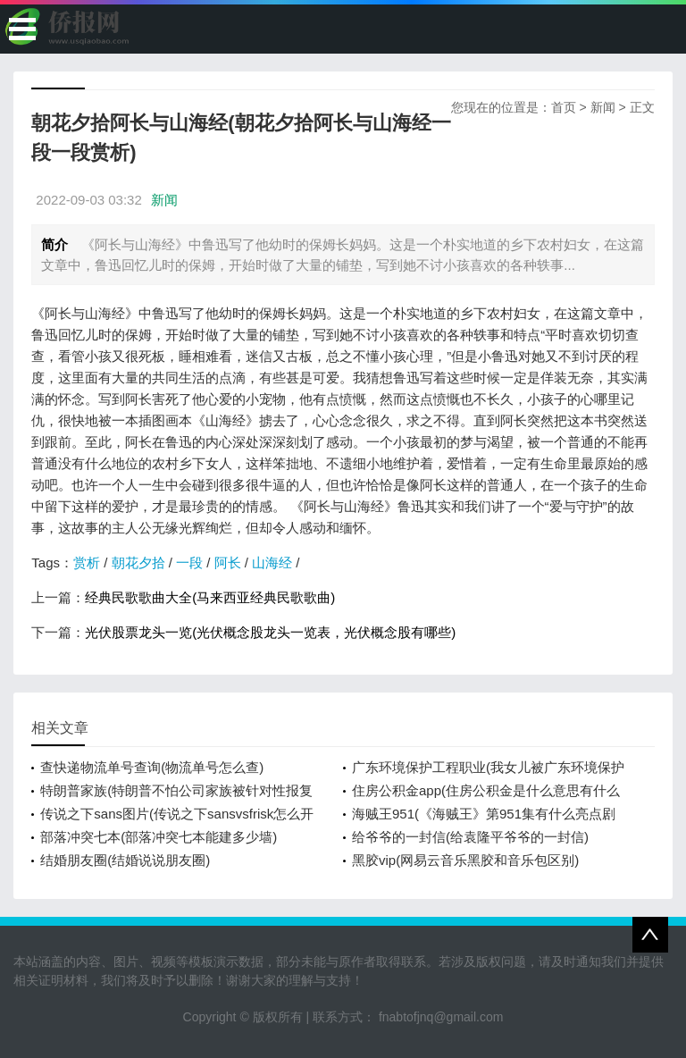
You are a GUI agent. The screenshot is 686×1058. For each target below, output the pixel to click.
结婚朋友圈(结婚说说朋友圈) (125, 860)
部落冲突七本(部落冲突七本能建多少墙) (158, 836)
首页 (563, 107)
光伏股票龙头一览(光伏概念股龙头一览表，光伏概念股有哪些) (270, 632)
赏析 (86, 562)
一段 (189, 562)
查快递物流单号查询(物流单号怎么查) (152, 767)
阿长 (227, 562)
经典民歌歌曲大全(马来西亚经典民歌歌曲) (210, 597)
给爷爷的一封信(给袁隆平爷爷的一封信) (470, 836)
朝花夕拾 (138, 562)
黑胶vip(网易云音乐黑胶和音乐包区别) (465, 860)
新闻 (602, 107)
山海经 (272, 562)
